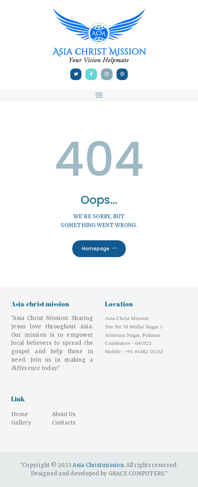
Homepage (95, 248)
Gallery (21, 422)
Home (19, 414)
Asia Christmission (98, 465)
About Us (64, 414)
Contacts (64, 422)
